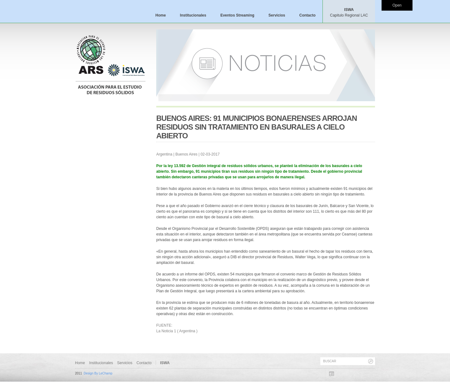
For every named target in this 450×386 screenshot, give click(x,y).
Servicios (276, 15)
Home (160, 15)
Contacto (307, 15)
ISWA (349, 12)
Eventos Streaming (237, 15)
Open (397, 5)
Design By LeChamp (98, 373)
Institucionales (193, 15)
